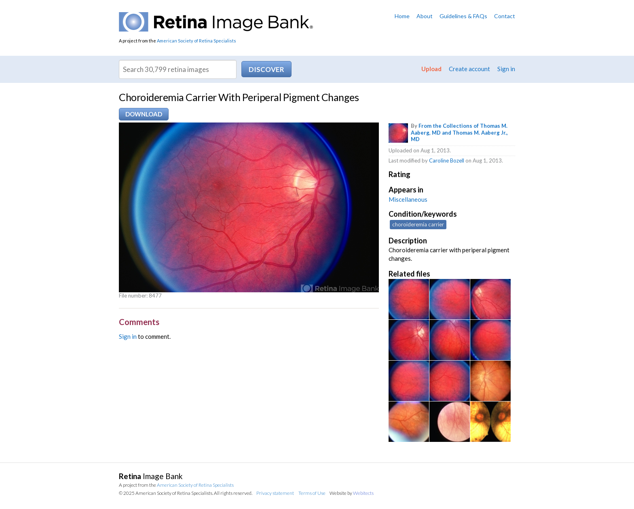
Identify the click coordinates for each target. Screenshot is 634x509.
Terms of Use (311, 493)
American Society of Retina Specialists (196, 40)
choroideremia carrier (418, 224)
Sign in (506, 68)
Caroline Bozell (446, 160)
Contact (504, 16)
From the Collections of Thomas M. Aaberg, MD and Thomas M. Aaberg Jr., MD (459, 132)
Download (143, 114)
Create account (469, 68)
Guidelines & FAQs (463, 16)
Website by (352, 493)
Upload (431, 68)
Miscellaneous (408, 199)
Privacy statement (275, 493)
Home (402, 16)
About (424, 16)
